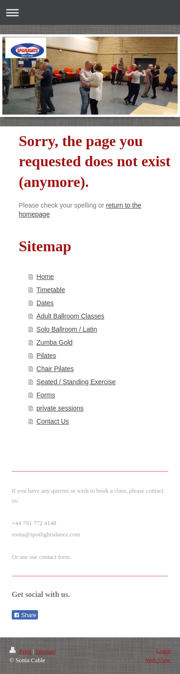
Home (45, 276)
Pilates (46, 355)
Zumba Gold (55, 342)
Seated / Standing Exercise (76, 382)
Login (163, 650)
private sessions (60, 408)
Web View (158, 659)
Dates (45, 303)
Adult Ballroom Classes (71, 316)
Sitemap (46, 651)
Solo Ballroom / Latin (67, 329)
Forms (46, 395)
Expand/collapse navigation (90, 12)
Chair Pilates (55, 368)
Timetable (51, 290)
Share (25, 615)
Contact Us (53, 421)
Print (21, 651)
